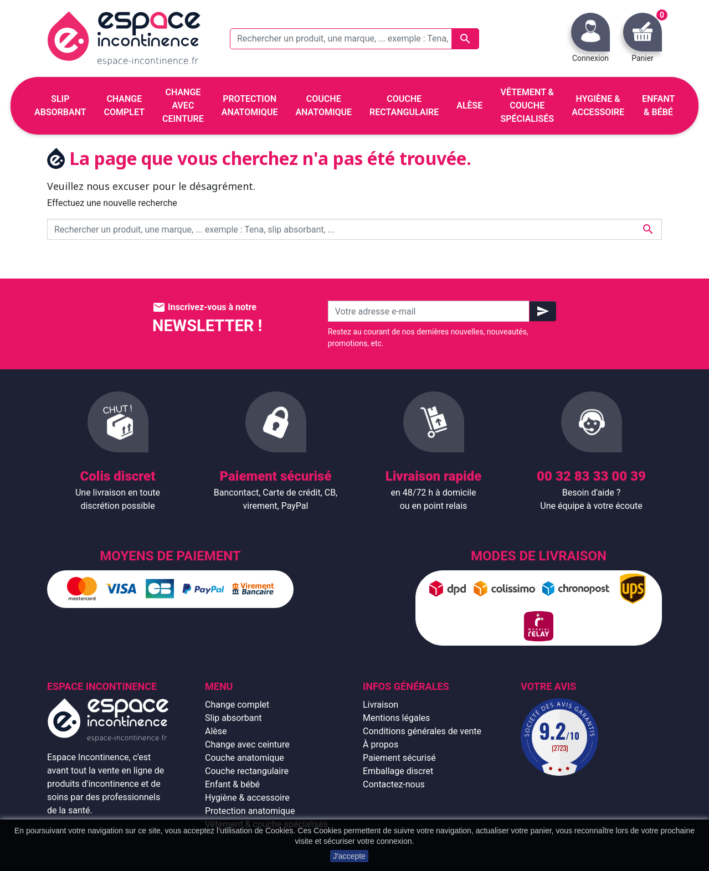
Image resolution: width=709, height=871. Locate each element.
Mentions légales (396, 718)
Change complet (237, 704)
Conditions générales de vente (422, 731)
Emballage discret (398, 771)
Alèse (216, 731)
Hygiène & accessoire (247, 797)
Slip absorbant (233, 718)
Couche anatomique (244, 758)
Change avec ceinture (247, 744)
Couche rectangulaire (247, 771)
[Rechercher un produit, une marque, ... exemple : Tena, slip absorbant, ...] (354, 38)
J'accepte (349, 856)
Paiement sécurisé (399, 758)
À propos (380, 744)
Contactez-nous (394, 784)
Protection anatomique (250, 811)
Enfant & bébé (232, 784)
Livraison (380, 704)
